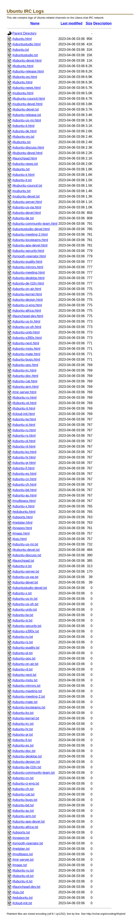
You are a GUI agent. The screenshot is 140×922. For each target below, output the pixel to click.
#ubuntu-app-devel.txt (28, 821)
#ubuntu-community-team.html (34, 223)
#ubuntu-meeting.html (28, 272)
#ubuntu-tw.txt (22, 615)
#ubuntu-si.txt (22, 620)
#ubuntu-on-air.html (26, 289)
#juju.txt (18, 892)
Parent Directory (24, 33)
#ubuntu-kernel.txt (25, 718)
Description (102, 23)
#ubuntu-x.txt (22, 593)
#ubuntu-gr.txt (22, 734)
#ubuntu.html (22, 39)
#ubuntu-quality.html (27, 261)
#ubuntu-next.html (25, 343)
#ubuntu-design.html (27, 299)
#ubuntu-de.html (24, 131)
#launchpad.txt (23, 560)
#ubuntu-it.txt (22, 180)
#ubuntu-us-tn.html (26, 321)
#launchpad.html (24, 158)
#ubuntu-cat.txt (23, 794)
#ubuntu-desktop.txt (27, 756)
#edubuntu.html (23, 511)
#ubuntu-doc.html (25, 376)
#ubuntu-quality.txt (25, 647)
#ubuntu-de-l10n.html (28, 283)
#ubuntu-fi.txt (22, 740)
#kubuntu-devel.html (27, 153)
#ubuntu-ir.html (23, 174)
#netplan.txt (21, 848)
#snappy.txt (20, 838)
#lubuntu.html (22, 82)
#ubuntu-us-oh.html (26, 327)
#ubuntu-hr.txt (22, 729)
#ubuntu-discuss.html (28, 147)
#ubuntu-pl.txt (22, 653)
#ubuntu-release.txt (26, 115)
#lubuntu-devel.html (27, 60)
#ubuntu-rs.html (24, 435)
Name (34, 23)
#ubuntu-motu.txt (24, 680)
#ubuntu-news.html (26, 87)
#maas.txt (19, 865)
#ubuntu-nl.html (23, 446)
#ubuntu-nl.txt (22, 669)
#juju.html (19, 539)
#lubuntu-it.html (23, 408)
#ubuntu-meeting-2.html (30, 234)
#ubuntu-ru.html (24, 430)
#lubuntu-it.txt (22, 881)
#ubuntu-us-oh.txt (25, 604)
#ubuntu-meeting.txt (27, 691)
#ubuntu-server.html (27, 202)
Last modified (71, 23)
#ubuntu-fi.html (23, 468)
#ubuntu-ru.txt (22, 637)
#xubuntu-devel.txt (26, 196)
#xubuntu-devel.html (27, 104)
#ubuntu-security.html (28, 251)
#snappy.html (22, 528)
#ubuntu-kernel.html (27, 294)
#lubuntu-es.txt (23, 136)
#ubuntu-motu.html (26, 348)
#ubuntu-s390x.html (27, 338)
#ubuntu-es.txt (22, 745)
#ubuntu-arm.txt (24, 816)
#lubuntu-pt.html (24, 403)
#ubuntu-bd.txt (23, 805)
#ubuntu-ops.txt (23, 658)
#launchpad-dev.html (27, 316)
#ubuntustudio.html (26, 44)
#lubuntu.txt (21, 169)
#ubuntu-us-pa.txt (25, 577)
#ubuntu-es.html (24, 473)
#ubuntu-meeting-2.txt (28, 696)
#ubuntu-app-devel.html (29, 245)
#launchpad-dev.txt (26, 887)
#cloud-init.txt (22, 903)
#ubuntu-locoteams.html (30, 240)
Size (89, 23)
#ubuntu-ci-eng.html (27, 305)
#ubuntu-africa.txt (25, 827)
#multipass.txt (22, 854)
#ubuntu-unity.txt (24, 609)
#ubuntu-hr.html (24, 457)
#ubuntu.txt (20, 49)
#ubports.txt (21, 832)
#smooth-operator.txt (27, 843)
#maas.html (21, 533)
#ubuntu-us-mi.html (26, 120)
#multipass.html (24, 501)
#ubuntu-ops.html (25, 365)
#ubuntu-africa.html (26, 310)
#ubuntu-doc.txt (23, 751)
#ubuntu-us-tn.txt (24, 598)
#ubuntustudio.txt (25, 55)
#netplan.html (22, 522)
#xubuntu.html (22, 93)
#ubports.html (22, 517)
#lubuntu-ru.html (24, 397)
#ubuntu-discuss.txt (26, 555)
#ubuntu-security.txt (26, 626)
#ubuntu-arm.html (25, 386)
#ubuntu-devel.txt (25, 582)
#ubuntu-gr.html (24, 463)
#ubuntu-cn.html (24, 479)
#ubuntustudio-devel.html (31, 229)
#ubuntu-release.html (28, 71)
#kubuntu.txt (21, 142)
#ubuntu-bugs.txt (24, 800)
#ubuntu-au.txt (23, 810)
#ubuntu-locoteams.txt (28, 707)
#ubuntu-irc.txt (22, 723)
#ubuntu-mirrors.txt (26, 685)
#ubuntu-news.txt (25, 164)
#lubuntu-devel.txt (25, 109)
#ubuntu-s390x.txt (25, 631)
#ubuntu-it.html (23, 126)
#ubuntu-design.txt (26, 762)
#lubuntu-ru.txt (23, 870)
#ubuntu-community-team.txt (33, 772)
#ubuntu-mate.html (26, 354)
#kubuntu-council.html (28, 98)
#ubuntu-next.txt (24, 675)
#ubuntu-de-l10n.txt (26, 767)
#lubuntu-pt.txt (22, 876)
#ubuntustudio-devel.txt (29, 588)
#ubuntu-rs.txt (22, 642)
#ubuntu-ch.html (24, 484)
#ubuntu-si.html (23, 425)
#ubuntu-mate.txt (24, 702)
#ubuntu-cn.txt (22, 778)
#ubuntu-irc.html (24, 370)
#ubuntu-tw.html (24, 419)
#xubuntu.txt (21, 191)
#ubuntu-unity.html (25, 332)
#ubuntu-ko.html (24, 452)
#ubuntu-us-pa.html (26, 207)
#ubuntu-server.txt (25, 571)
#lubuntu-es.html (24, 77)
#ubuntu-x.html (23, 506)
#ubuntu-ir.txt (22, 566)
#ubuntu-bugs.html (26, 359)
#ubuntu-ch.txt (22, 789)
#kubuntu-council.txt (27, 185)
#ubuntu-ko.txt (22, 713)
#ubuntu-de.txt (23, 218)
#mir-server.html (24, 392)
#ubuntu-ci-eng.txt (25, 783)
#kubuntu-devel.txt (26, 550)
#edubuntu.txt (22, 897)
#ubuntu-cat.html (24, 381)
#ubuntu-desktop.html (28, 278)
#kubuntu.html (22, 66)
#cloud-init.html (23, 414)
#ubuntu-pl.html (23, 441)
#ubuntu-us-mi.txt (25, 544)
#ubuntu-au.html (24, 495)
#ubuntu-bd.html (24, 490)
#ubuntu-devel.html (26, 213)
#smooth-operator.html (29, 256)
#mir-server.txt (22, 859)
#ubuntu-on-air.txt (25, 664)
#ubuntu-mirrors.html (27, 267)
